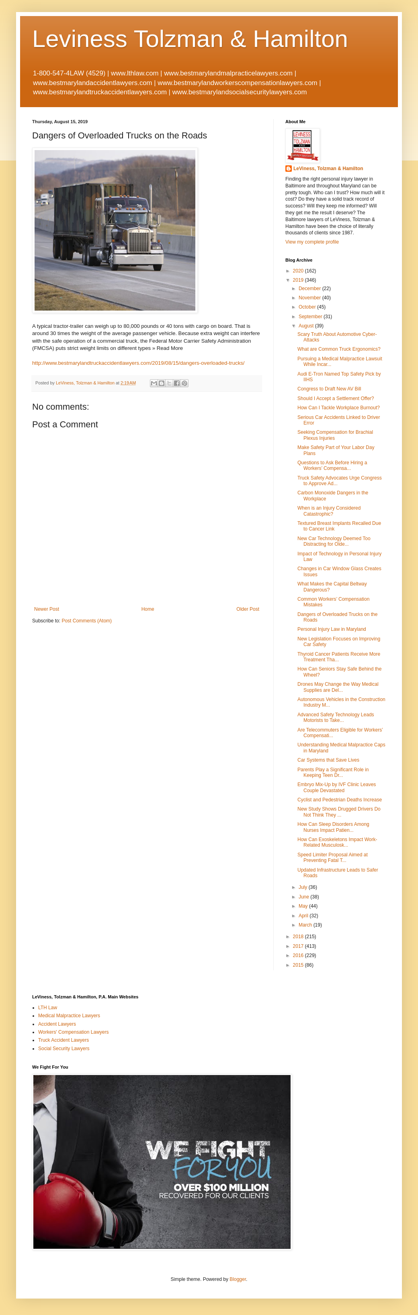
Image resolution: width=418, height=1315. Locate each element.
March (306, 925)
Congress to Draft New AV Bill (329, 389)
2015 (299, 965)
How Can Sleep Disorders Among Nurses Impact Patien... (333, 827)
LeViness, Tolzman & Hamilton (328, 168)
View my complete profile (312, 242)
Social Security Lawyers (63, 1048)
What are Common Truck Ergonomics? (339, 349)
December (310, 288)
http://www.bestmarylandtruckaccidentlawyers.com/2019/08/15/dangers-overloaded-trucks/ (138, 363)
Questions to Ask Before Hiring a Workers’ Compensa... (332, 465)
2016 (299, 955)
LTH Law (47, 1007)
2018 (299, 936)
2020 (299, 271)
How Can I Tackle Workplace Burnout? (338, 408)
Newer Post (46, 609)
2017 (299, 946)
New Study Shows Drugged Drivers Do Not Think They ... (339, 811)
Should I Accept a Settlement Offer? (335, 398)
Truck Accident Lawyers (63, 1040)
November (310, 298)
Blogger (237, 1279)
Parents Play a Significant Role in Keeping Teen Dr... (333, 772)
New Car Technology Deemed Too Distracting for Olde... (334, 541)
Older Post (247, 609)
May (304, 906)
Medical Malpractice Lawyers (69, 1015)
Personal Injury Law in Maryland (331, 629)
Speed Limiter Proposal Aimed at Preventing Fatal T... (332, 857)
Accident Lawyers (57, 1024)
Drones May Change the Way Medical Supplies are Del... (338, 687)
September (311, 316)
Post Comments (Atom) (86, 621)
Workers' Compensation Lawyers (73, 1032)
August (307, 326)
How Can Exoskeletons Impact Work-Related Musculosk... (337, 842)
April (304, 916)
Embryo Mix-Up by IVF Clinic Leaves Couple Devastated (336, 787)
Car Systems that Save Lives (328, 760)
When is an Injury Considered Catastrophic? (329, 510)
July (304, 887)
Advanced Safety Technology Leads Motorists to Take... (335, 717)
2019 (299, 280)
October (308, 307)
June (304, 897)
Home (147, 609)
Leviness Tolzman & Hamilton (190, 38)
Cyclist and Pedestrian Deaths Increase (339, 800)
